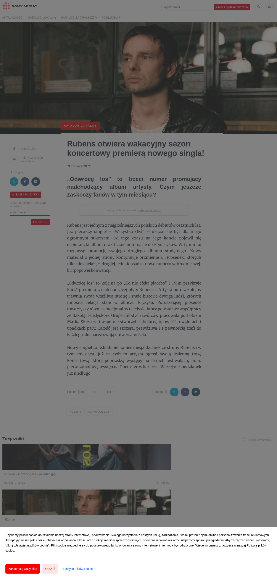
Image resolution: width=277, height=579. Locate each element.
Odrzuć (50, 569)
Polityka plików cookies (78, 569)
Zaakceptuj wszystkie (22, 569)
